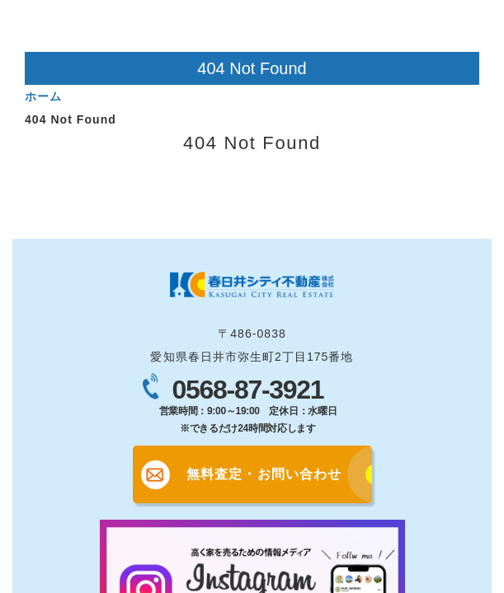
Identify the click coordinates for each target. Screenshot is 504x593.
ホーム (43, 96)
